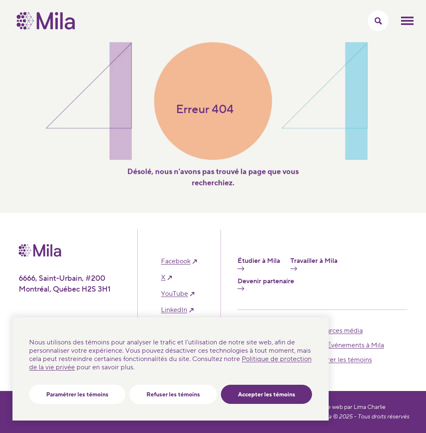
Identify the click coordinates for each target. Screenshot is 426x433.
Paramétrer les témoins (77, 394)
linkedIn (174, 310)
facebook (176, 261)
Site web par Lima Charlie (353, 407)
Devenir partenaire (266, 284)
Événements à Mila (355, 345)
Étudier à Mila (259, 263)
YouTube (174, 294)
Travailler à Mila (313, 263)
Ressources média (335, 331)
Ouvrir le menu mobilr (407, 21)
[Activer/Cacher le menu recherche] (378, 20)
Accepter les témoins (266, 394)
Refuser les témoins (173, 394)
